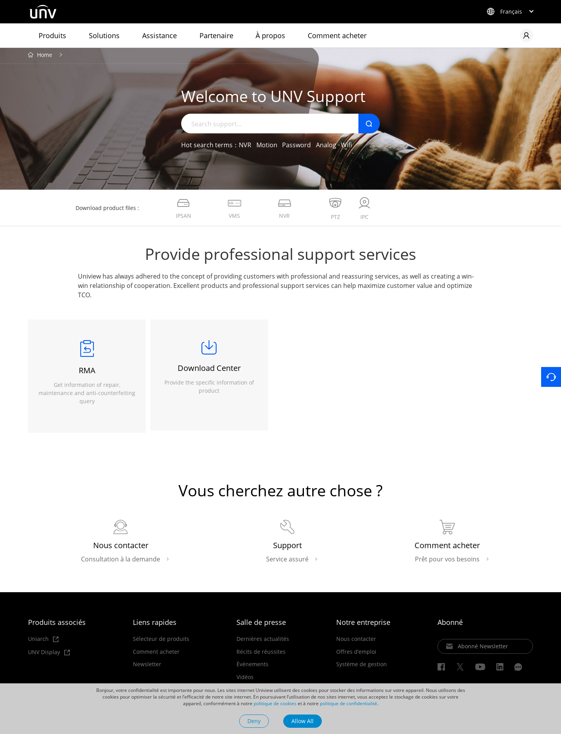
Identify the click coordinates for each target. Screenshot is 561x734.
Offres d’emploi (356, 655)
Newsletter (147, 667)
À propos (270, 35)
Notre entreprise (363, 625)
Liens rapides (154, 625)
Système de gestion (361, 667)
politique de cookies (275, 703)
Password (296, 146)
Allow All (302, 721)
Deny (254, 721)
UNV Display (49, 655)
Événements (252, 667)
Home (44, 56)
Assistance (159, 35)
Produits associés (57, 625)
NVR (245, 146)
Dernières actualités (262, 642)
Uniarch (43, 642)
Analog (326, 146)
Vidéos (245, 680)
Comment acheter (337, 35)
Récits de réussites (261, 655)
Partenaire (216, 35)
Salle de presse (261, 625)
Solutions (104, 35)
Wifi (346, 146)
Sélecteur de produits (161, 642)
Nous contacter (356, 642)
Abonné (450, 625)
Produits (52, 35)
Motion (266, 146)
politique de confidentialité (348, 703)
